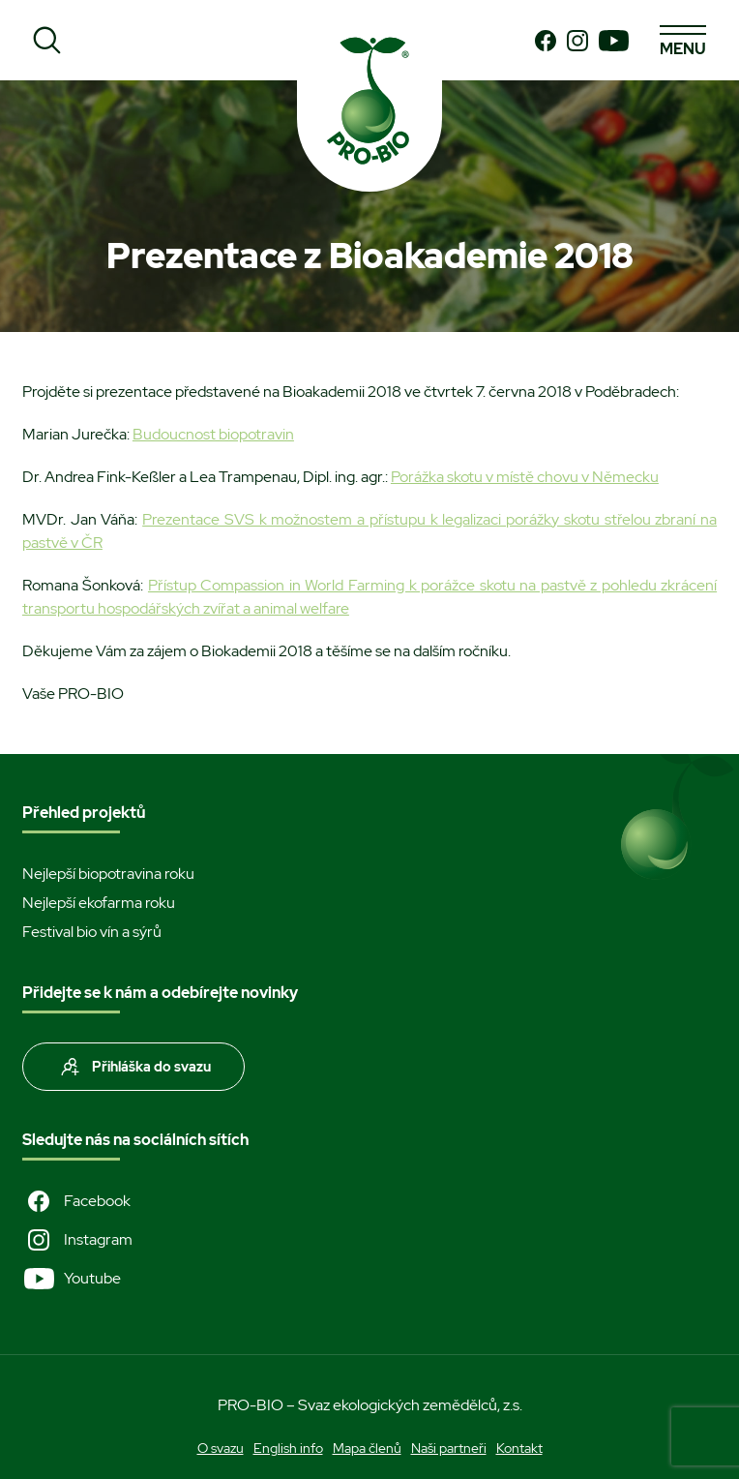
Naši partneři (449, 1448)
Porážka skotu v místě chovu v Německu (525, 477)
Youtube (71, 1278)
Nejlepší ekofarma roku (98, 902)
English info (288, 1448)
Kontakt (519, 1448)
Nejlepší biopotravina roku (108, 873)
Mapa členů (367, 1448)
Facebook (76, 1201)
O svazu (220, 1448)
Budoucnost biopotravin (213, 434)
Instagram (77, 1240)
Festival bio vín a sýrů (92, 931)
